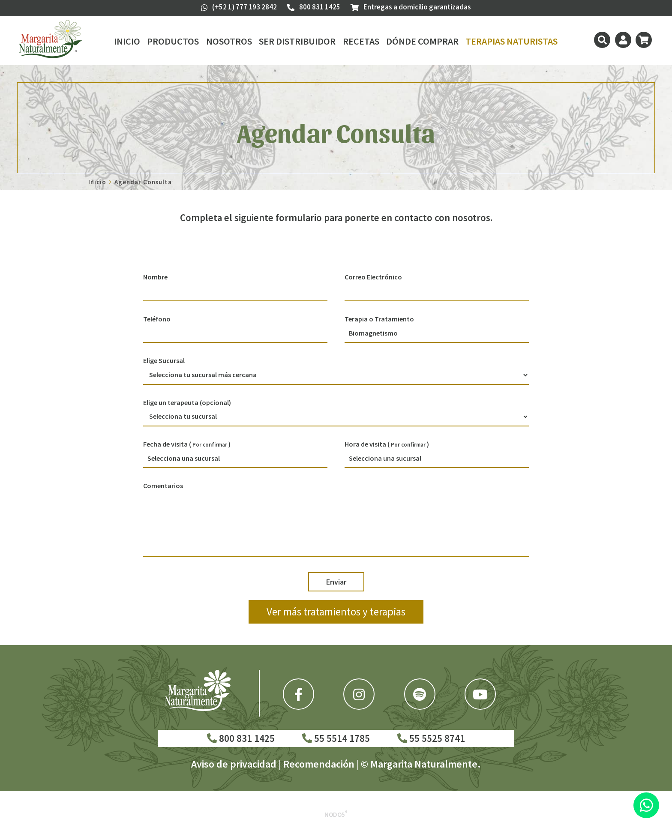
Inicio (127, 41)
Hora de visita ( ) (387, 444)
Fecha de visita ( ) (187, 444)
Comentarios (163, 485)
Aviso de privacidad (233, 764)
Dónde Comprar (422, 41)
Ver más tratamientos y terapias (336, 611)
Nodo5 (336, 814)
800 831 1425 (241, 738)
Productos (173, 41)
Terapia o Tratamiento (379, 319)
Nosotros (229, 41)
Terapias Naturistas (511, 41)
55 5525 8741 (431, 738)
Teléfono (157, 319)
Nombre (155, 277)
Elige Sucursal (164, 360)
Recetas (361, 41)
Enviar (336, 582)
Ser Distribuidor (297, 41)
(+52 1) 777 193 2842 (239, 7)
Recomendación (318, 764)
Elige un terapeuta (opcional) (187, 402)
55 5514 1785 (336, 738)
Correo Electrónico (373, 277)
